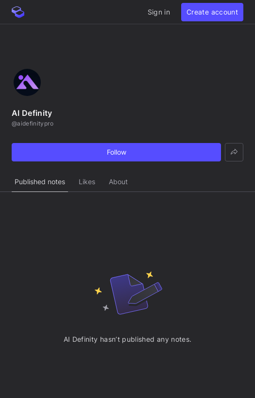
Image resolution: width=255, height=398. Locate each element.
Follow (116, 152)
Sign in (159, 12)
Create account (212, 12)
